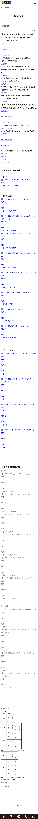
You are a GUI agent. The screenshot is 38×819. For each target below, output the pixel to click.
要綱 (2, 359)
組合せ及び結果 (6, 140)
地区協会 (7, 7)
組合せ (3, 202)
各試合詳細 (5, 145)
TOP (2, 7)
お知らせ (12, 7)
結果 (2, 183)
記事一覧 (19, 805)
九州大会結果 (5, 787)
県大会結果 (4, 782)
